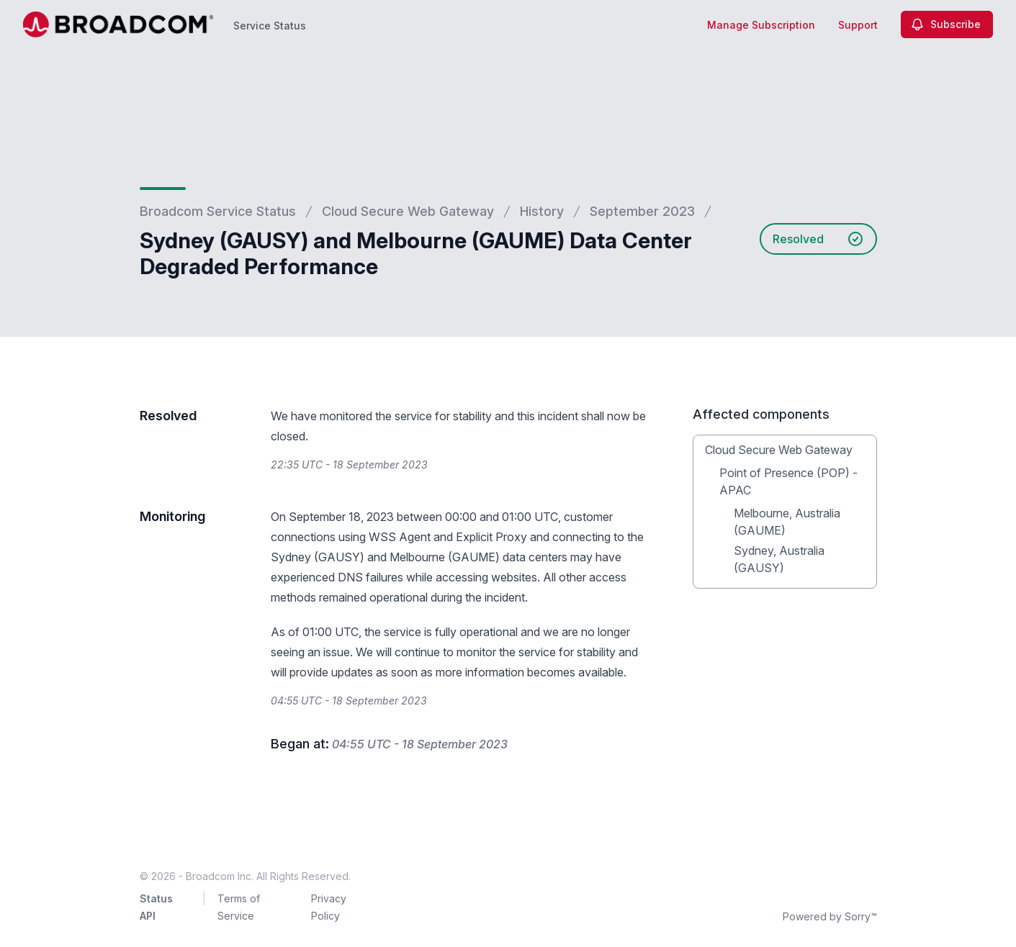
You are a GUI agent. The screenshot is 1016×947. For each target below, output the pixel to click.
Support (858, 25)
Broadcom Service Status (218, 211)
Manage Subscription (761, 25)
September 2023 (642, 211)
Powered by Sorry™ (830, 916)
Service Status (269, 25)
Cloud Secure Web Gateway (408, 211)
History (542, 211)
